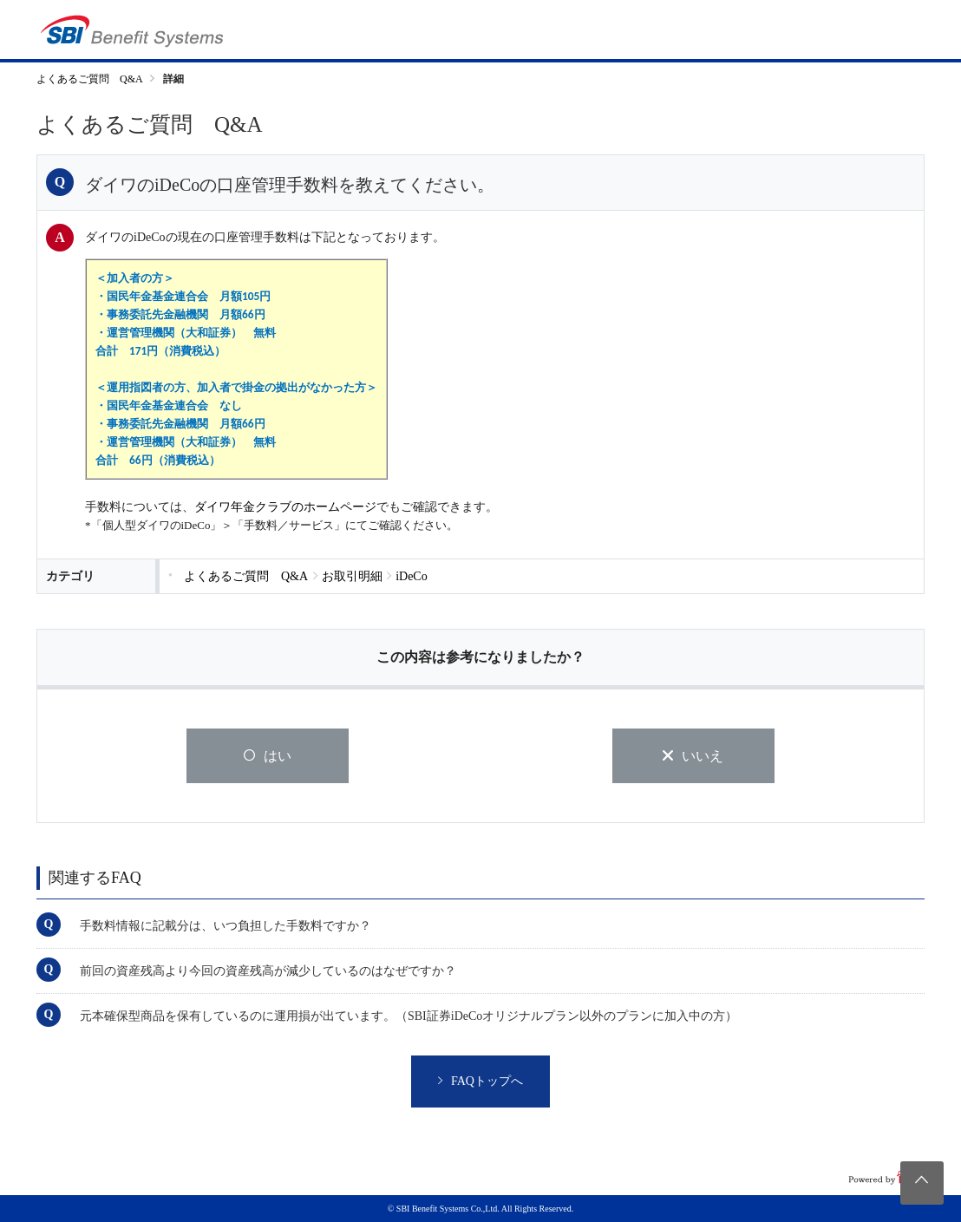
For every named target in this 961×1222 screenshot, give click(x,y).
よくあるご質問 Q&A (89, 79)
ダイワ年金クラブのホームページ (285, 506)
